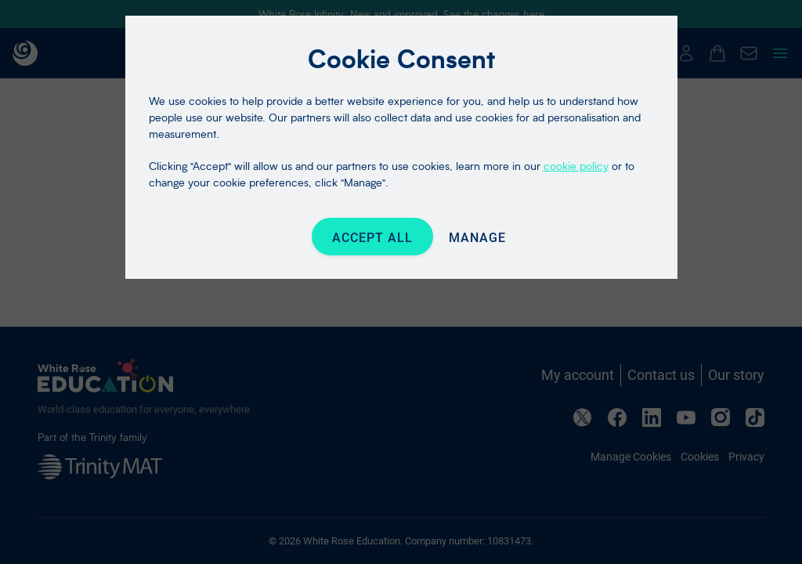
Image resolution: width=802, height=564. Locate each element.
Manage (477, 237)
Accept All (372, 237)
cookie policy (576, 165)
